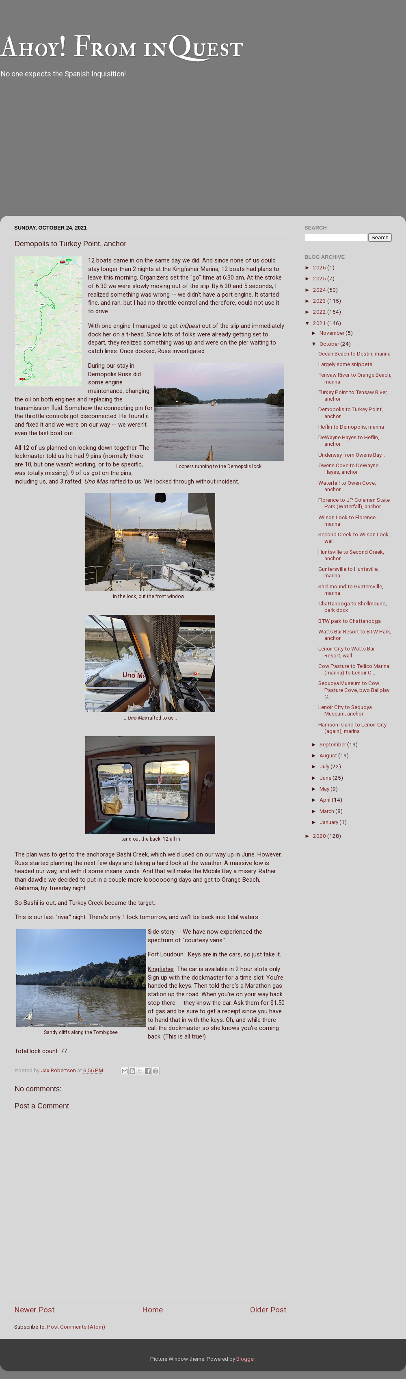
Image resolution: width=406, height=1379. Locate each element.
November (333, 333)
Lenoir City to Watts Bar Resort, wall (346, 651)
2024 (320, 289)
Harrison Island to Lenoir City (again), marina (352, 727)
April (326, 799)
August (329, 755)
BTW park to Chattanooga (349, 621)
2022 (320, 311)
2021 (320, 323)
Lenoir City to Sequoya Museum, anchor (345, 710)
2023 (320, 300)
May (325, 788)
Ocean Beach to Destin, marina (354, 353)
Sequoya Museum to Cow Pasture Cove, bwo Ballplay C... (353, 689)
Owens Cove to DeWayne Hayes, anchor (348, 468)
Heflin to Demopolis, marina (351, 426)
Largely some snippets (345, 364)
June (326, 777)
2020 (320, 836)
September (333, 744)
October (330, 343)
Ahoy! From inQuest (121, 47)
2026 (320, 267)
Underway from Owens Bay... (351, 454)
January (329, 822)
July (325, 766)
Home (152, 1309)
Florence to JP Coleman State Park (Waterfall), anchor (354, 503)
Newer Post (34, 1309)
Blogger (245, 1358)
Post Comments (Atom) (76, 1326)
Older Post (268, 1309)
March (327, 811)
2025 (320, 278)
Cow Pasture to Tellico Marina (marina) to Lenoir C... (353, 669)
